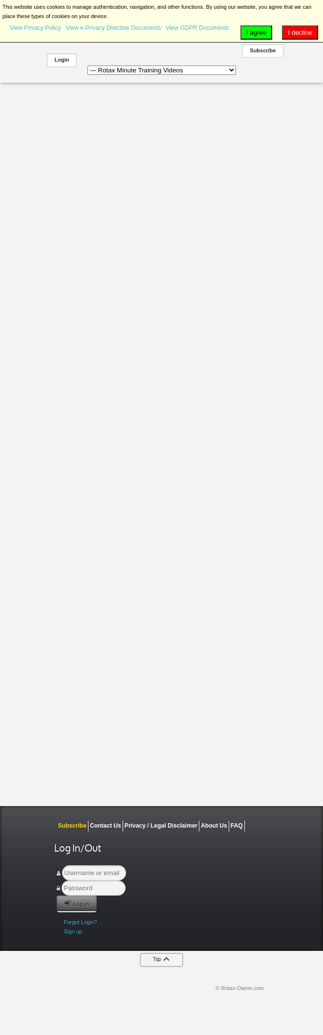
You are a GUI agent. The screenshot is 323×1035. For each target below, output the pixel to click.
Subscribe (263, 50)
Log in (77, 903)
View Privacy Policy (35, 27)
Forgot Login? (80, 922)
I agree (256, 32)
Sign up (73, 931)
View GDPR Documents (197, 27)
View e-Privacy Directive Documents (113, 27)
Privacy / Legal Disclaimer (161, 825)
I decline (300, 32)
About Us (214, 825)
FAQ (237, 825)
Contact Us (105, 825)
